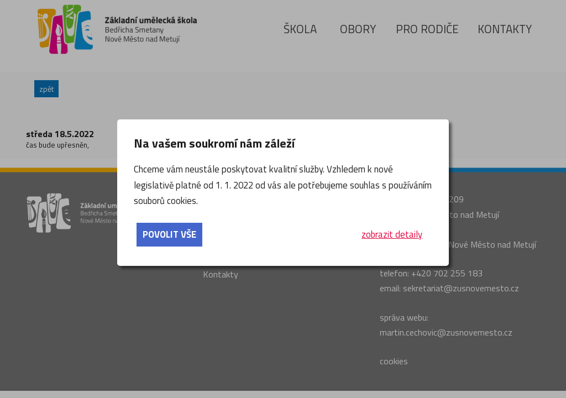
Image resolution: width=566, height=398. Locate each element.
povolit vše (169, 234)
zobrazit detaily (391, 234)
